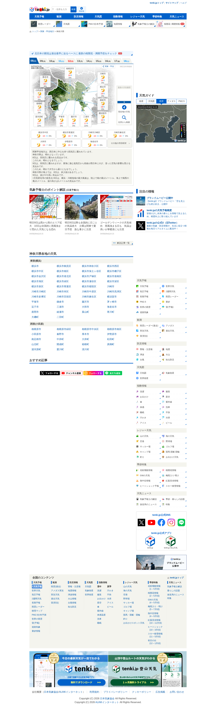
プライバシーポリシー (116, 692)
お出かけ (101, 598)
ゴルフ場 (127, 607)
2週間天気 (36, 598)
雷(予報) (35, 623)
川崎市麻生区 (89, 296)
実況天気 (55, 594)
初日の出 (156, 642)
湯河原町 (39, 121)
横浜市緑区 (63, 281)
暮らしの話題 (173, 590)
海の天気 (127, 590)
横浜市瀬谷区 (89, 281)
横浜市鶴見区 (64, 266)
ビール (110, 607)
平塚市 (61, 121)
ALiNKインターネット (71, 692)
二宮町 (60, 317)
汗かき (110, 590)
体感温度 (101, 615)
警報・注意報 (74, 586)
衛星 (141, 101)
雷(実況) (55, 602)
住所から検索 (124, 122)
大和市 (85, 307)
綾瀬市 (60, 312)
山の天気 (127, 586)
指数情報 (118, 16)
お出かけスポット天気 (133, 623)
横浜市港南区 (114, 276)
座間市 (35, 312)
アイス (110, 602)
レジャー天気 (137, 16)
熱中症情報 (156, 615)
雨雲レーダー (38, 607)
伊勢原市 (112, 334)
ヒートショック (156, 628)
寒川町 (110, 312)
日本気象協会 (51, 692)
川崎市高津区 (114, 291)
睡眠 (99, 623)
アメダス (171, 101)
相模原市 (70, 73)
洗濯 (99, 590)
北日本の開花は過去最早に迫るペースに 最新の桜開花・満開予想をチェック (78, 53)
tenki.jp (39, 10)
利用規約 (94, 692)
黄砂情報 (36, 631)
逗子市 (35, 307)
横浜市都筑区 (89, 286)
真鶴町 (110, 344)
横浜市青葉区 (64, 286)
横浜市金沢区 (39, 276)
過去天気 (55, 598)
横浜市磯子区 (114, 271)
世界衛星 (89, 594)
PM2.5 (181, 101)
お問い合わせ (177, 692)
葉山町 (85, 312)
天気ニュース (177, 16)
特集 (169, 598)
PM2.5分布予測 (39, 615)
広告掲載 (160, 692)
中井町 (60, 339)
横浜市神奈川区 (90, 266)
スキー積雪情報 (156, 635)
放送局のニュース (175, 594)
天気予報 (39, 16)
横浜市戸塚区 (89, 276)
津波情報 (72, 594)
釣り (125, 619)
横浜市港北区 (64, 276)
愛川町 (60, 349)
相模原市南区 (114, 329)
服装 (99, 594)
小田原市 (39, 94)
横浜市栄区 (113, 281)
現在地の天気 (124, 112)
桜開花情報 (156, 594)
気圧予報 (36, 594)
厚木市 (45, 81)
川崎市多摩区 (39, 296)
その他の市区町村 (118, 143)
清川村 (85, 349)
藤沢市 (73, 121)
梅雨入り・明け (156, 608)
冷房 (109, 598)
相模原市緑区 (64, 329)
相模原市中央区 (90, 329)
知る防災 (72, 607)
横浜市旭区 (38, 281)
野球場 (126, 598)
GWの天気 (156, 601)
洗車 (99, 619)
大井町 (85, 339)
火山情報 (72, 598)
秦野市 (60, 334)
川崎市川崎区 (39, 291)
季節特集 (157, 16)
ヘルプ (183, 3)
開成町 (60, 344)
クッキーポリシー (141, 692)
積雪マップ (37, 611)
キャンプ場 (128, 611)
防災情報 (78, 16)
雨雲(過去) (56, 586)
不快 (109, 594)
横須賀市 (103, 117)
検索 (73, 9)
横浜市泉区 (38, 286)
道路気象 (36, 627)
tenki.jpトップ (157, 3)
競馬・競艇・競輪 (131, 615)
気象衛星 (89, 590)
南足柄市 (36, 339)
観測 (59, 16)
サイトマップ (172, 3)
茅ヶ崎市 (112, 301)
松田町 (110, 339)
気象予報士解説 (174, 586)
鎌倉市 (102, 104)
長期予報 (36, 602)
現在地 (81, 11)
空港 (125, 594)
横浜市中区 (38, 271)
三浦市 (86, 121)
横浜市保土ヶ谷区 (91, 271)
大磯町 (35, 317)
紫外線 (100, 611)
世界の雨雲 (37, 619)
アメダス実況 (57, 590)
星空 (99, 602)
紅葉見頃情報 (156, 621)
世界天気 (36, 590)
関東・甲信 (109, 66)
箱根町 (39, 108)
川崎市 (102, 78)
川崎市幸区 (63, 291)
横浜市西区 (113, 266)
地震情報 (72, 590)
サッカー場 (128, 602)
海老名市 (112, 307)
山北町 (35, 344)
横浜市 (102, 91)
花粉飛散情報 (156, 587)
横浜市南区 (63, 271)
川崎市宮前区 (64, 296)
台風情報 (72, 602)
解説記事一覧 (123, 243)
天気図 (98, 16)
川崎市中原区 (89, 291)
